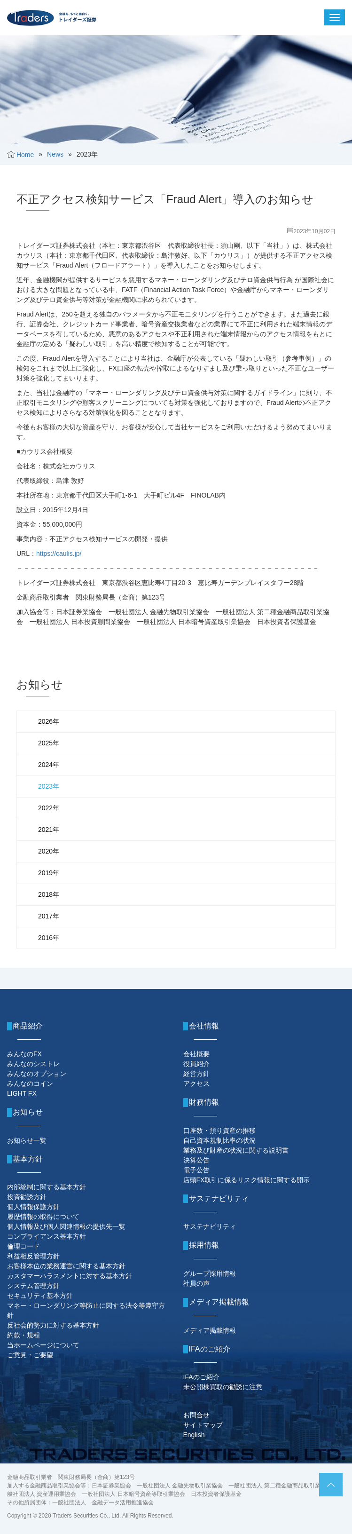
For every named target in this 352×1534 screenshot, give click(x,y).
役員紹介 (196, 1063)
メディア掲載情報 (209, 1330)
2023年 (48, 786)
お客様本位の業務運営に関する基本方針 (66, 1266)
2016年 (48, 937)
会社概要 (196, 1054)
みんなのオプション (36, 1073)
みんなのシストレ (33, 1063)
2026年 (48, 721)
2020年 (48, 851)
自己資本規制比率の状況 (219, 1140)
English (194, 1435)
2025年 (48, 743)
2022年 (48, 808)
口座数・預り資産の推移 (219, 1130)
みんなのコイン (30, 1083)
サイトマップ (203, 1425)
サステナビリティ (209, 1226)
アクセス (196, 1083)
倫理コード (23, 1246)
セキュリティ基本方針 (40, 1295)
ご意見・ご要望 (30, 1355)
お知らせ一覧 (27, 1140)
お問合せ (196, 1415)
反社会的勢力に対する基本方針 (53, 1325)
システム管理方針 (33, 1285)
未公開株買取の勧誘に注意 (222, 1387)
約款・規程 (23, 1335)
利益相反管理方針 (33, 1256)
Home (25, 154)
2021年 (48, 829)
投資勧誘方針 (27, 1197)
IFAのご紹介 (201, 1377)
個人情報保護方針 (33, 1206)
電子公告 (196, 1170)
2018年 (48, 894)
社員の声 (196, 1283)
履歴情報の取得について (43, 1216)
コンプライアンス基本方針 (46, 1236)
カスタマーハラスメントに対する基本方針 (69, 1276)
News (55, 154)
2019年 (48, 873)
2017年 (48, 916)
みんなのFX (24, 1054)
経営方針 (196, 1073)
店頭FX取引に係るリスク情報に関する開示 (246, 1180)
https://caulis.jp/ (59, 553)
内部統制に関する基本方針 (46, 1187)
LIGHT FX (22, 1093)
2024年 (48, 764)
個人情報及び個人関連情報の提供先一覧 (66, 1226)
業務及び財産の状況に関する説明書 (236, 1150)
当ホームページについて (43, 1345)
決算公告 (196, 1160)
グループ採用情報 (209, 1273)
